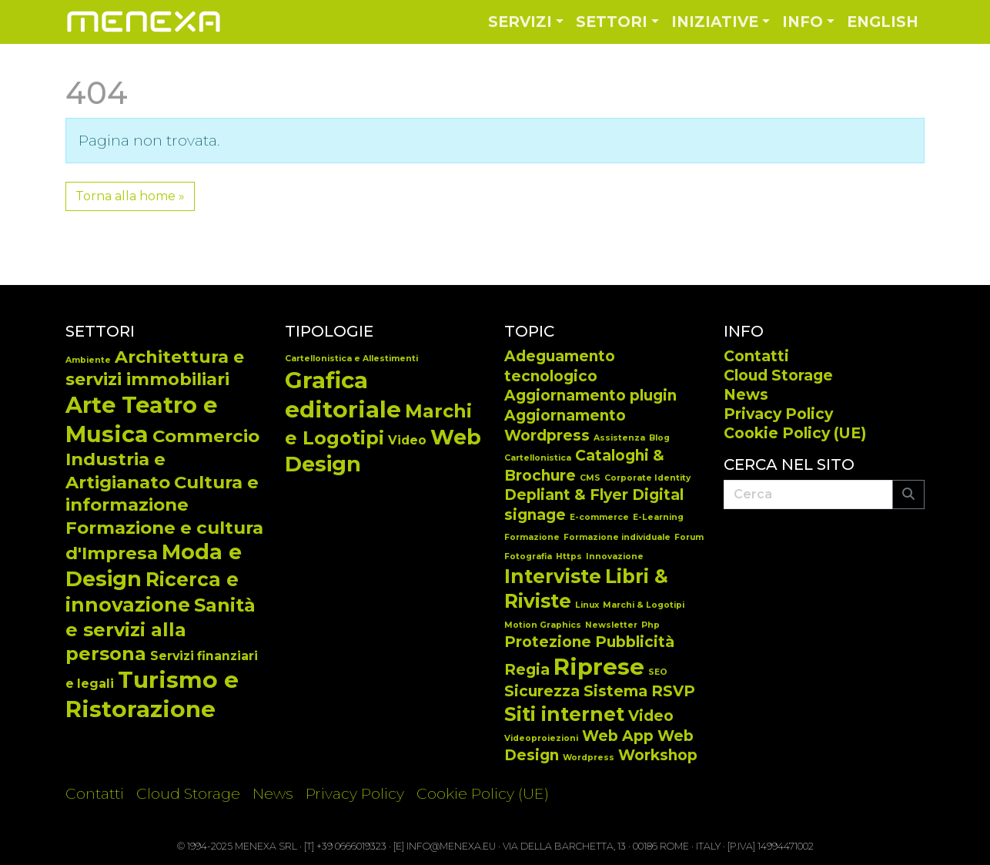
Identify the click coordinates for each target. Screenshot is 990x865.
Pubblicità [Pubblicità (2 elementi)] (634, 642)
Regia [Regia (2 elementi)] (527, 670)
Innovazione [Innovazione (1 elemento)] (615, 557)
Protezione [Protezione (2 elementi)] (547, 642)
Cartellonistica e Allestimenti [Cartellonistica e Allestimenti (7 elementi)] (351, 359)
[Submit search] (908, 494)
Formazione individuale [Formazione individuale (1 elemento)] (617, 537)
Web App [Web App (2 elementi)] (618, 736)
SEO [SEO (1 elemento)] (657, 672)
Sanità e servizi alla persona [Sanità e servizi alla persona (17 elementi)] (160, 629)
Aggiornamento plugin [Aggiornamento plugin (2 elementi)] (590, 395)
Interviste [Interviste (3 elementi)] (552, 576)
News (746, 394)
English (882, 21)
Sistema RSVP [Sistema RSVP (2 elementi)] (639, 691)
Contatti (756, 356)
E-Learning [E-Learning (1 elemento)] (658, 517)
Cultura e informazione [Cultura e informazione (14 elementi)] (162, 493)
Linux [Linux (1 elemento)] (587, 605)
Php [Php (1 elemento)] (650, 625)
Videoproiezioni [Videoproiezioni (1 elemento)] (541, 738)
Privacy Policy (778, 413)
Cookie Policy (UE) (795, 433)
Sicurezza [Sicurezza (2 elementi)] (542, 691)
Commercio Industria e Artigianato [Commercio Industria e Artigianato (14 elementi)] (162, 459)
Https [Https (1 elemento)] (569, 557)
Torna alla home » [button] (130, 196)
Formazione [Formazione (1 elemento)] (532, 537)
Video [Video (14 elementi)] (407, 440)
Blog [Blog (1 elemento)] (659, 438)
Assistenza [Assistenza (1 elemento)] (619, 438)
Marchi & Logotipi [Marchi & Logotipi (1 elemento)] (643, 605)
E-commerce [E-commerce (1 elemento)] (599, 517)
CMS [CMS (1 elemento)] (590, 478)
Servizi (520, 21)
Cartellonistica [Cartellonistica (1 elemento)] (537, 458)
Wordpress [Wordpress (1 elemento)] (588, 758)
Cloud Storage (778, 375)
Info (802, 21)
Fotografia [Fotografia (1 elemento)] (528, 557)
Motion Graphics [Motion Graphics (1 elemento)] (542, 625)
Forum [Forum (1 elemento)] (689, 537)
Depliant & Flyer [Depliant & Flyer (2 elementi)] (566, 495)
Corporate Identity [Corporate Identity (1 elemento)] (647, 478)
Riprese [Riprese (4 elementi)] (599, 666)
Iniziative (714, 21)
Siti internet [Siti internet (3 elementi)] (564, 714)
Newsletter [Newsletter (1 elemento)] (611, 625)
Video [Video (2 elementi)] (651, 716)
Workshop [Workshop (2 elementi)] (657, 755)
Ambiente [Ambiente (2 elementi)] (88, 360)
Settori (611, 21)
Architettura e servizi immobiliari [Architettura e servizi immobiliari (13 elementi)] (154, 368)
